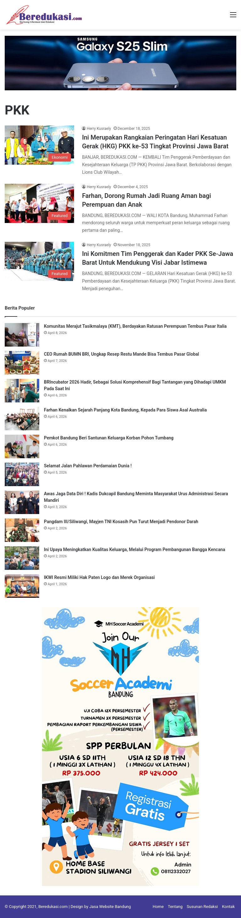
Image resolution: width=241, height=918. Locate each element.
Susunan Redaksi (202, 906)
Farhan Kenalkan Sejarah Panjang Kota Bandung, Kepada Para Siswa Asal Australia (125, 409)
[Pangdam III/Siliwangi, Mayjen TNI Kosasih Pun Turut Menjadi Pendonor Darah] (22, 530)
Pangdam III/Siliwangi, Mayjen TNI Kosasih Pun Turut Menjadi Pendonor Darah (121, 521)
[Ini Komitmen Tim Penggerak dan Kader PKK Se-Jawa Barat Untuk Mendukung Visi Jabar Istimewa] (39, 261)
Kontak (228, 906)
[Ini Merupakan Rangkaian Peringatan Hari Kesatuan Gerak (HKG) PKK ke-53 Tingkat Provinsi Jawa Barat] (39, 145)
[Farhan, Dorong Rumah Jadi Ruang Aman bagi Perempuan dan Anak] (39, 203)
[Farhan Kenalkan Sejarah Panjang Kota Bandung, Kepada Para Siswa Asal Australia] (22, 418)
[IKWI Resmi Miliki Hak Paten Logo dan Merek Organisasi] (22, 586)
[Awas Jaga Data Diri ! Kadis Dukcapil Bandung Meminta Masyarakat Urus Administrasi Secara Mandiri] (22, 502)
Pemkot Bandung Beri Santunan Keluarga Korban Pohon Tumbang (109, 437)
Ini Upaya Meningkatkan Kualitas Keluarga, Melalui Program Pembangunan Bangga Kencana (134, 549)
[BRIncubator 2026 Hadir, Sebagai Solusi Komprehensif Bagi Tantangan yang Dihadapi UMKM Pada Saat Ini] (22, 390)
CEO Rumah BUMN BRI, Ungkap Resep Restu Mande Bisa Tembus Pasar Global (121, 354)
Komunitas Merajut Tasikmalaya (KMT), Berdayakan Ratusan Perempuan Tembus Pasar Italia (135, 326)
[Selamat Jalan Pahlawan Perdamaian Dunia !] (22, 474)
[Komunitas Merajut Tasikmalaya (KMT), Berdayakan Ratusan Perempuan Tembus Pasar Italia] (22, 335)
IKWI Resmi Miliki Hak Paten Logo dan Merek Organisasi (99, 577)
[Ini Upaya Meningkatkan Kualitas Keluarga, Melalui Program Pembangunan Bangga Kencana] (22, 558)
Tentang (175, 906)
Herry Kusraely (99, 128)
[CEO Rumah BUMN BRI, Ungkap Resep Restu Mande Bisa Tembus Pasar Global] (22, 362)
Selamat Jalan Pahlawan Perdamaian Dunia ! (87, 465)
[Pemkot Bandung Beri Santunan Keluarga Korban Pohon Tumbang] (22, 446)
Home (158, 906)
